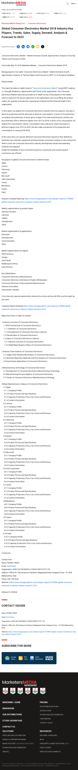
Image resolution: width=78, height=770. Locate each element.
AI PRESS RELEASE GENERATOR (51, 715)
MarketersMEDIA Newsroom (13, 23)
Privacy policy (19, 764)
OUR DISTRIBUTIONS (12, 714)
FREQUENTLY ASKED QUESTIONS (54, 743)
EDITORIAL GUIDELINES (48, 735)
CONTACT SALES (46, 723)
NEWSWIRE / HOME (11, 702)
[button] (67, 4)
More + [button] (73, 4)
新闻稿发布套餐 (45, 711)
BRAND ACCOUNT (18, 743)
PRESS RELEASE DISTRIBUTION (14, 735)
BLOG (42, 739)
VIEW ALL (5, 752)
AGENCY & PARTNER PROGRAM (14, 739)
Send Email (11, 566)
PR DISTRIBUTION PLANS (49, 707)
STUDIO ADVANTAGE (12, 720)
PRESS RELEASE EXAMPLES (50, 752)
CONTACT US (8, 727)
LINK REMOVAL (45, 719)
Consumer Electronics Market (45, 88)
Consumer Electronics (37, 23)
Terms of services (8, 764)
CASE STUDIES (45, 748)
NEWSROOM (8, 708)
